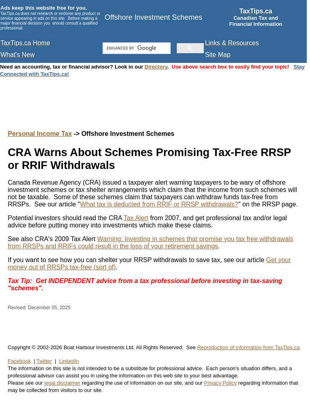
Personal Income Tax (40, 133)
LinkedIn (69, 361)
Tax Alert (136, 218)
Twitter (44, 361)
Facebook (19, 361)
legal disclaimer (62, 383)
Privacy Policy (220, 383)
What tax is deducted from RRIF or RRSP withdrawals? (159, 204)
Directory (156, 67)
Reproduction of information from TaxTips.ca (248, 347)
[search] (136, 48)
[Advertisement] (155, 95)
